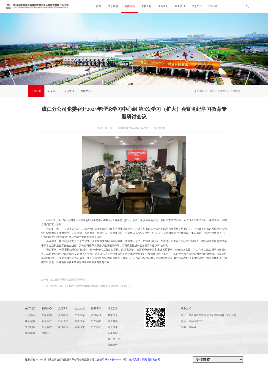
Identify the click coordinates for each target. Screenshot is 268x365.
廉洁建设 (63, 327)
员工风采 (80, 315)
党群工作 (146, 6)
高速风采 (80, 321)
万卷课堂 (80, 327)
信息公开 (197, 6)
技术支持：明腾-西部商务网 (144, 359)
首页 (98, 6)
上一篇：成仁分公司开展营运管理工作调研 (63, 279)
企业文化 (163, 6)
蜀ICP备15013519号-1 (117, 359)
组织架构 (30, 321)
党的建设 (63, 315)
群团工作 (63, 321)
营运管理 (69, 91)
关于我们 (113, 6)
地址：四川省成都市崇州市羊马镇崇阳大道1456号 (208, 315)
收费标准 (96, 315)
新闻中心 (130, 6)
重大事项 (113, 321)
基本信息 (113, 315)
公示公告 (113, 344)
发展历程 (30, 333)
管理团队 (30, 327)
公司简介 (30, 315)
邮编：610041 (188, 327)
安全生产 (53, 91)
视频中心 (86, 91)
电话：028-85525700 (192, 321)
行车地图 (96, 327)
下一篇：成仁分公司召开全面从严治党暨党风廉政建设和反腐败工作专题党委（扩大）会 (86, 286)
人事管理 (113, 333)
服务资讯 (180, 6)
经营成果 (113, 327)
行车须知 (96, 321)
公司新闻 (36, 91)
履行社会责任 (115, 338)
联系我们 (213, 6)
